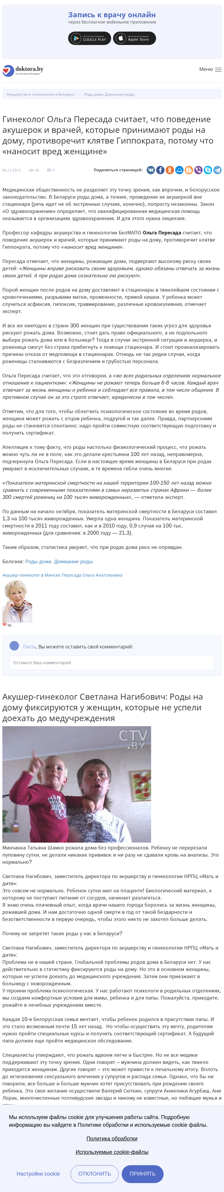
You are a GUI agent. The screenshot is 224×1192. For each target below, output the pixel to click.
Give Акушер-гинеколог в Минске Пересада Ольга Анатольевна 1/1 (4, 625)
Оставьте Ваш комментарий (112, 663)
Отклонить (94, 1174)
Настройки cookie (38, 1174)
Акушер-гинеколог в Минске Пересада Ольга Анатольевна (62, 575)
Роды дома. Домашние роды (59, 561)
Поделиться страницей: (118, 170)
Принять (143, 1174)
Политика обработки (112, 1139)
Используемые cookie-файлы (112, 1152)
